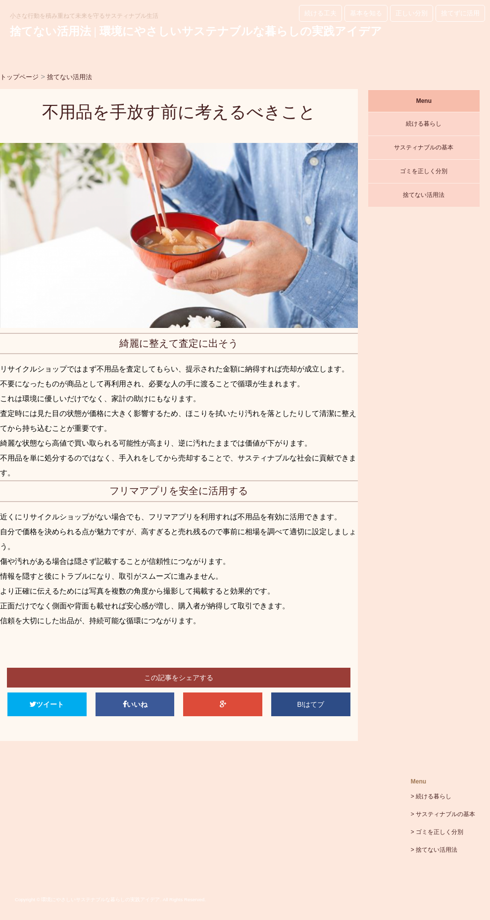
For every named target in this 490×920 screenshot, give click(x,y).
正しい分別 (411, 13)
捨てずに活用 (460, 13)
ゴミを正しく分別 (423, 171)
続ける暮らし (423, 123)
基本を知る (366, 13)
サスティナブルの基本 (423, 147)
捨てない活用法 (423, 194)
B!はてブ (310, 704)
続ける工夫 (320, 13)
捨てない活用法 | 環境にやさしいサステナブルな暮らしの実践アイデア (196, 31)
